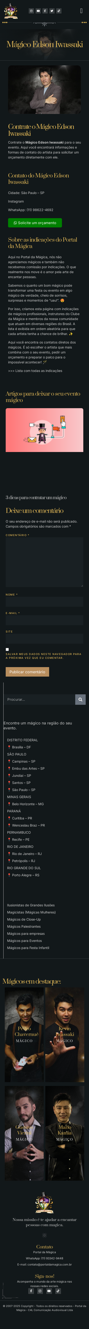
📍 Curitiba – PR (19, 818)
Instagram (16, 201)
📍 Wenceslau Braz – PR (26, 825)
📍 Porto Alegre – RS (23, 875)
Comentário (17, 535)
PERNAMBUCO (19, 832)
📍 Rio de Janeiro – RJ (24, 854)
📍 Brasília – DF (19, 747)
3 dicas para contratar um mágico (36, 498)
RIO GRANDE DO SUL (24, 868)
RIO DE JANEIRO (20, 847)
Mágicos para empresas (26, 933)
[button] (81, 11)
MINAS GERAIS (19, 797)
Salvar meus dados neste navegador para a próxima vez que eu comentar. (43, 656)
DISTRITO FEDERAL (22, 740)
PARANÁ (14, 811)
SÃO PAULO (16, 754)
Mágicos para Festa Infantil (28, 948)
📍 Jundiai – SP (19, 775)
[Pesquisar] (80, 699)
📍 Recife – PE (18, 839)
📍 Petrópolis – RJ (21, 861)
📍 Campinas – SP (21, 761)
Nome (12, 594)
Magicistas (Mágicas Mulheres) (31, 912)
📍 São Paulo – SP (21, 790)
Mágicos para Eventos (24, 941)
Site (9, 631)
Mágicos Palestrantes (24, 926)
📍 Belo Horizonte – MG (25, 804)
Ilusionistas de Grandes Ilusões (31, 905)
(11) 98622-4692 (40, 210)
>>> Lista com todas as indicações (35, 371)
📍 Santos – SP (19, 783)
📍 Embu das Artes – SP (26, 768)
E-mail (13, 613)
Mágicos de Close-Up (24, 919)
